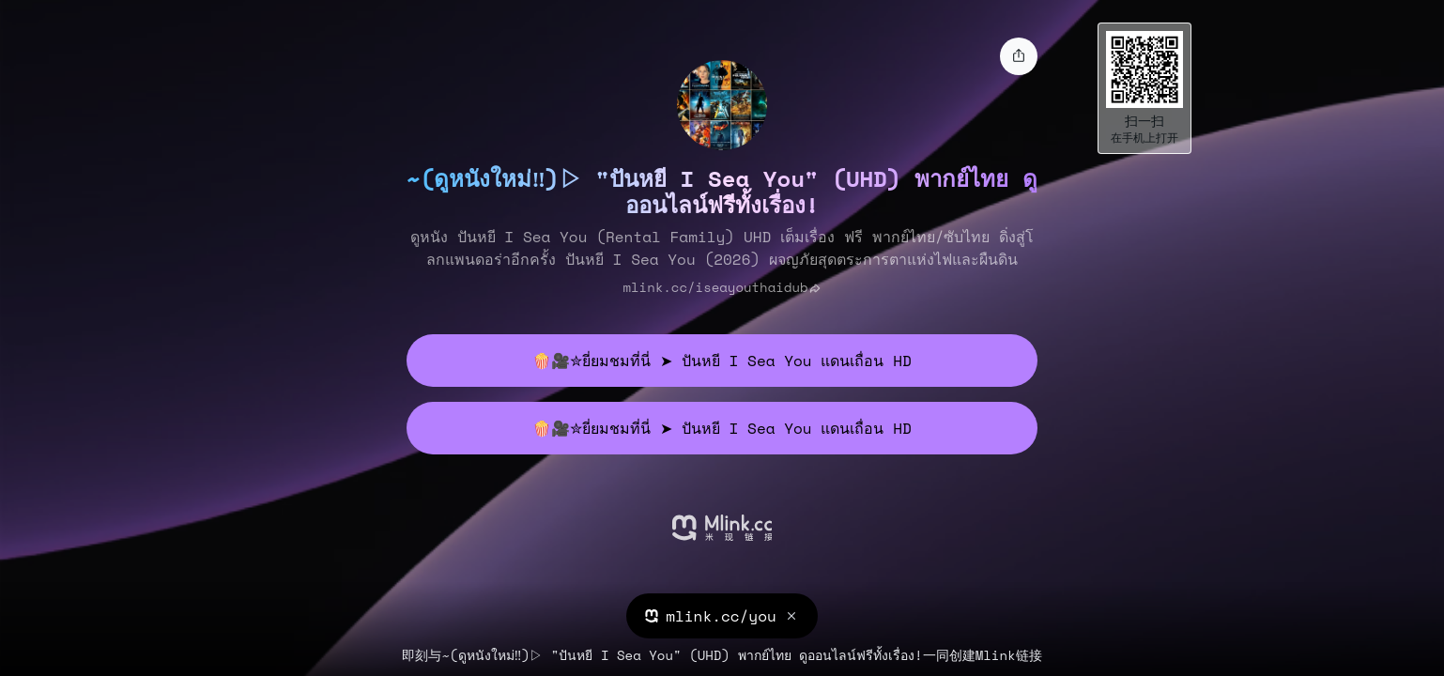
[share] (1018, 56)
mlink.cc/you (721, 616)
